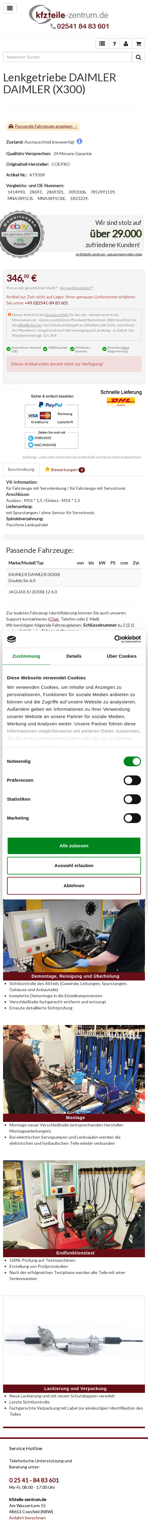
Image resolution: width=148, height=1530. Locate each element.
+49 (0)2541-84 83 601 (46, 302)
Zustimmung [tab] (26, 656)
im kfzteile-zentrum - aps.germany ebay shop (109, 254)
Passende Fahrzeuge (35, 126)
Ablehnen (74, 885)
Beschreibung (21, 469)
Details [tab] (74, 656)
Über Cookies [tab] (122, 656)
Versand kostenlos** (76, 288)
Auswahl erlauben (74, 865)
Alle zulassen (73, 845)
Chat (54, 618)
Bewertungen (65, 469)
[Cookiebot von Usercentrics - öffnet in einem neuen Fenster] (114, 639)
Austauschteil (56, 314)
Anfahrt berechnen (27, 1517)
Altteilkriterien (30, 325)
